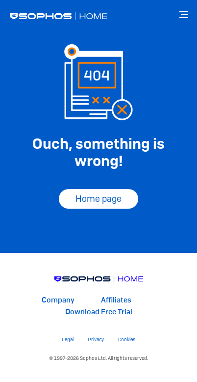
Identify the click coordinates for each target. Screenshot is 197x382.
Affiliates (116, 300)
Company (58, 300)
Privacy (96, 339)
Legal (68, 339)
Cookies (126, 339)
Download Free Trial (98, 312)
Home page (98, 198)
